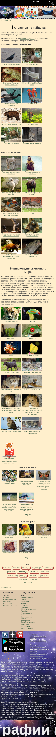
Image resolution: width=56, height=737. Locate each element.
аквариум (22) (23, 572)
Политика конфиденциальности (11, 598)
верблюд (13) (44, 576)
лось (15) (23, 576)
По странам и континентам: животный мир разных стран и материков (32, 411)
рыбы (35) (7, 568)
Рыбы (11, 355)
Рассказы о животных (25, 602)
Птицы (32, 321)
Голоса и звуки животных (11, 431)
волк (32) (16, 568)
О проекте (34, 634)
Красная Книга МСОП (32, 389)
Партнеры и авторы (38, 637)
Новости (33, 639)
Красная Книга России (32, 372)
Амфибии (32, 338)
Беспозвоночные (32, 355)
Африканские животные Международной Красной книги (11, 410)
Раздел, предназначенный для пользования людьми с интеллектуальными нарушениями (39, 656)
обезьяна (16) (12, 576)
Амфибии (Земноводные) (26, 612)
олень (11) (33, 580)
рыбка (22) (34, 572)
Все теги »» (28, 583)
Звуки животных (27, 628)
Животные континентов (25, 625)
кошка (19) (45, 572)
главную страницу (27, 39)
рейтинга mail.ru (18, 677)
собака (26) (49, 568)
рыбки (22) (11, 572)
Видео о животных (28, 623)
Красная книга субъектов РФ (11, 390)
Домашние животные (11, 372)
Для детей (24, 605)
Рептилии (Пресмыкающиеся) (28, 608)
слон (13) (32, 576)
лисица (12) (23, 580)
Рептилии (11, 338)
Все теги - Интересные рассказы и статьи (10, 603)
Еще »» (28, 515)
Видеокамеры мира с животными (32, 432)
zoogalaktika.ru (25, 702)
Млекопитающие (11, 321)
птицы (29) (26, 568)
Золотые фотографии (25, 620)
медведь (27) (37, 568)
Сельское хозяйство (38, 641)
